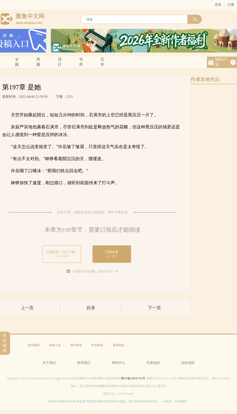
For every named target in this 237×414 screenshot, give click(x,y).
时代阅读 (76, 345)
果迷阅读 (118, 345)
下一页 (154, 307)
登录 (218, 5)
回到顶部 (188, 363)
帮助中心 (118, 363)
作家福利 (153, 363)
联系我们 (84, 363)
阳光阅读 (34, 345)
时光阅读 (97, 345)
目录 (90, 307)
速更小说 (55, 345)
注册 (230, 5)
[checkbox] (68, 271)
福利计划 (220, 61)
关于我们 (49, 363)
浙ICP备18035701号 (133, 378)
